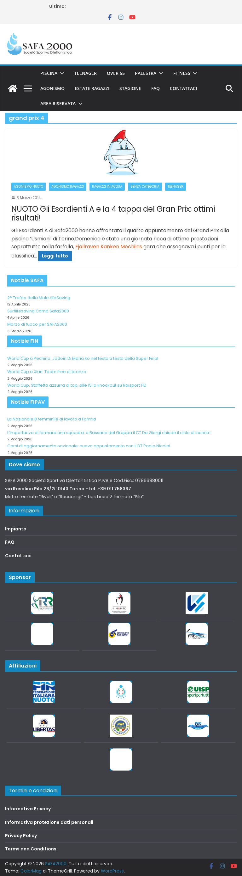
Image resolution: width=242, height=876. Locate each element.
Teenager (85, 73)
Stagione (130, 88)
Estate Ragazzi (92, 88)
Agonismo (52, 88)
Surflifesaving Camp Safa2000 (38, 311)
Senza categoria (144, 186)
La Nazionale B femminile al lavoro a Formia (51, 419)
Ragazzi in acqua (107, 186)
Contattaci (183, 88)
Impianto (15, 529)
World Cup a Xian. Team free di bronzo (46, 372)
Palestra (145, 73)
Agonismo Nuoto (28, 186)
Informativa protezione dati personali (49, 822)
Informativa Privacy (28, 809)
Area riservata (58, 103)
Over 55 (116, 73)
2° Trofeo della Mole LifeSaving (38, 298)
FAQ (155, 88)
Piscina (48, 73)
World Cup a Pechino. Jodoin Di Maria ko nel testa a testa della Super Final (82, 358)
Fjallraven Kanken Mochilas (108, 246)
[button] (60, 73)
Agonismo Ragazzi (67, 186)
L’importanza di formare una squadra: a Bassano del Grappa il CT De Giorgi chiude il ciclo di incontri (108, 433)
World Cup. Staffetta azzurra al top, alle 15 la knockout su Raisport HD (77, 385)
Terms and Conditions (30, 849)
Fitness (181, 73)
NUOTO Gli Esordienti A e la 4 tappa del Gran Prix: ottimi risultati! (113, 213)
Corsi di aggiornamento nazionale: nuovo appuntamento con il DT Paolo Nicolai (88, 446)
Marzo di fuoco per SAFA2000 (37, 324)
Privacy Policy (21, 835)
